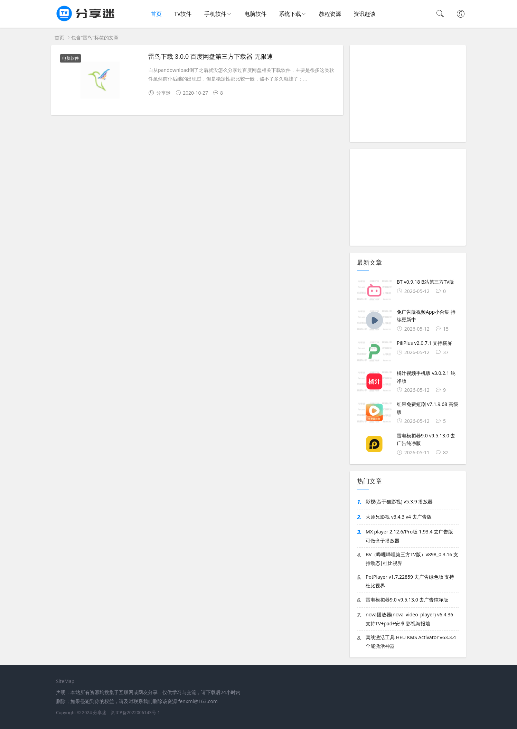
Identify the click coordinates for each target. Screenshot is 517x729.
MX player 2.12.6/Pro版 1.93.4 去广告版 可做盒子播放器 (409, 535)
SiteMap (65, 681)
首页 (156, 14)
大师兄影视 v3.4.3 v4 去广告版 (399, 516)
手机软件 (215, 14)
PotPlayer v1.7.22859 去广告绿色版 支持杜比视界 (410, 581)
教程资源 (330, 14)
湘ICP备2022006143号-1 (135, 713)
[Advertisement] (408, 93)
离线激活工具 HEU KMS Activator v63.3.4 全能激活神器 (411, 641)
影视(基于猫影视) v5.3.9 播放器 (399, 501)
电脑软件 (255, 14)
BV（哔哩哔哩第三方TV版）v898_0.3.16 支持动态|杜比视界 (412, 558)
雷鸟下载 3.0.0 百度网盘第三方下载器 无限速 (210, 56)
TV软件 (183, 14)
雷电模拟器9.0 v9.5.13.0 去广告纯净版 (407, 599)
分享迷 (99, 713)
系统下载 (290, 14)
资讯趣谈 (365, 14)
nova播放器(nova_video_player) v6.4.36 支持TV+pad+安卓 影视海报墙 (409, 618)
